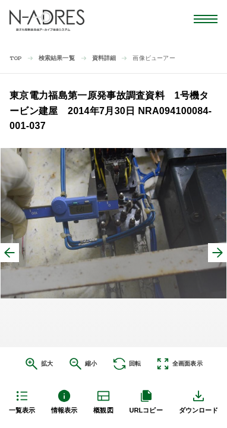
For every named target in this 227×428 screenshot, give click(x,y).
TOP (16, 58)
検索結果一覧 (57, 58)
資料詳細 (104, 58)
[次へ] (217, 252)
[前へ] (9, 252)
